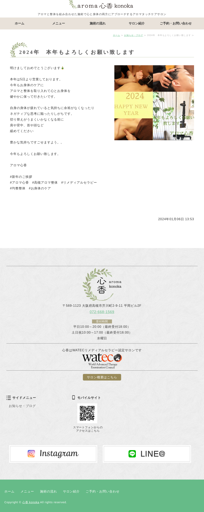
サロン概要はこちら (102, 377)
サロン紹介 (137, 23)
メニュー (58, 23)
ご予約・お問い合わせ (176, 23)
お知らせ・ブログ (133, 35)
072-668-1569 (102, 312)
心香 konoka (30, 502)
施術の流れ (98, 23)
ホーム (19, 23)
